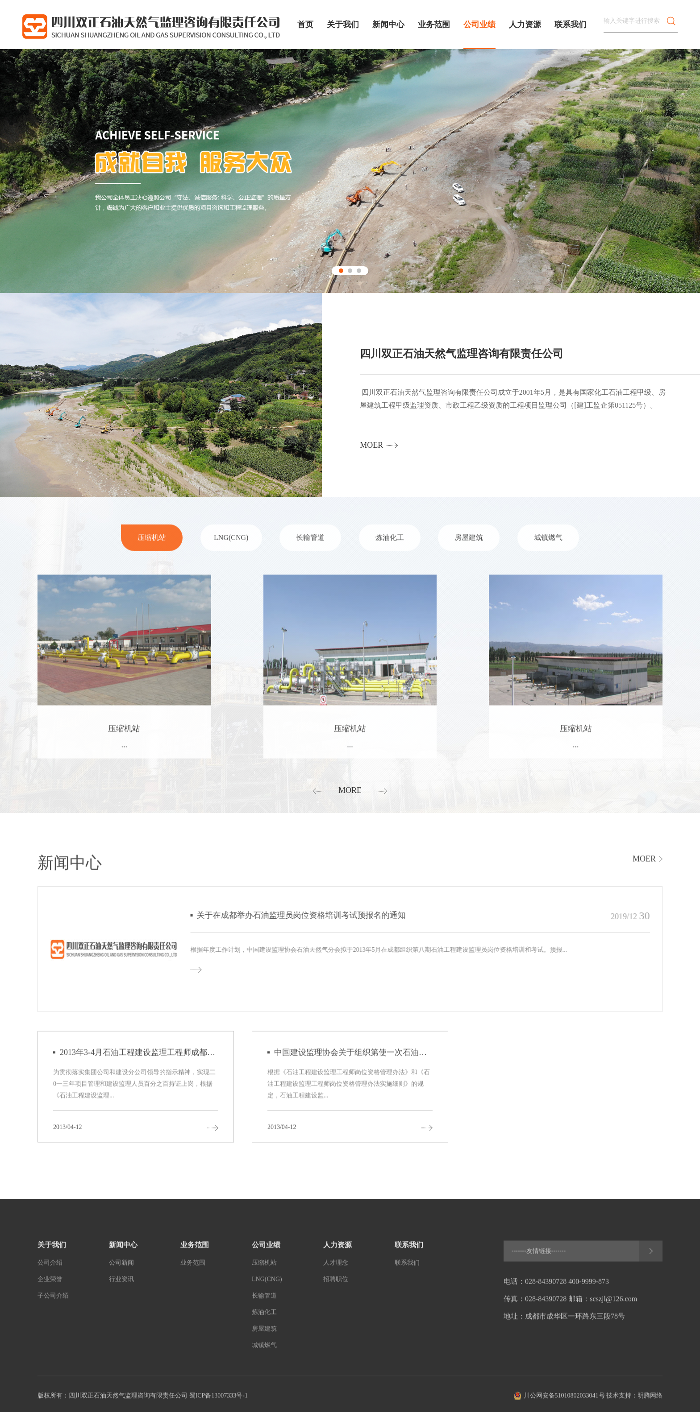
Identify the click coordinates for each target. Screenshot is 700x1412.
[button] (341, 270)
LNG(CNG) (231, 543)
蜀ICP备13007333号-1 (218, 1401)
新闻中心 (388, 24)
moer (371, 445)
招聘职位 (335, 1284)
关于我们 (343, 24)
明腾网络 (650, 1401)
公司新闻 (121, 1268)
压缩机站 (152, 543)
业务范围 (434, 24)
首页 (305, 24)
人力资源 (525, 24)
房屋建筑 (468, 543)
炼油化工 (389, 543)
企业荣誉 (50, 1284)
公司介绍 (50, 1268)
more (350, 790)
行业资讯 (121, 1284)
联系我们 (570, 24)
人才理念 (335, 1268)
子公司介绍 (53, 1301)
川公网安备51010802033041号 (564, 1401)
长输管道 (310, 543)
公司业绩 (479, 24)
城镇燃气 (548, 543)
